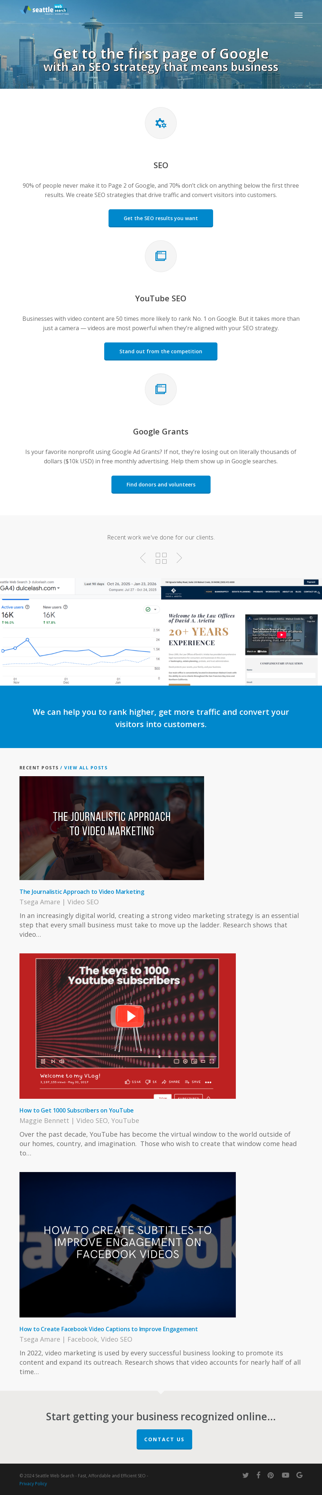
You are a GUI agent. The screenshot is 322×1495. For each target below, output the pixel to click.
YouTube (125, 1120)
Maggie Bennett (44, 1120)
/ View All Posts (83, 768)
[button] (299, 14)
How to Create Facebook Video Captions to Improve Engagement (108, 1329)
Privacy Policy (33, 1484)
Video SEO (83, 901)
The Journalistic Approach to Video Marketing (81, 892)
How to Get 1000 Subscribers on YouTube (76, 1110)
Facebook (82, 1339)
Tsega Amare (39, 901)
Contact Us (164, 1439)
